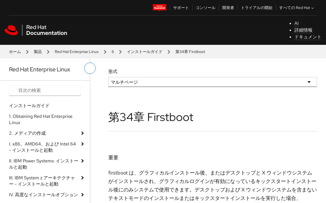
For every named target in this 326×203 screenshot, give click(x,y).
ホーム (15, 51)
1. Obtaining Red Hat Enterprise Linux (40, 119)
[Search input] (45, 90)
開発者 (228, 7)
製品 (38, 51)
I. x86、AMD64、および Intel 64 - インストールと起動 (42, 147)
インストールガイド (144, 51)
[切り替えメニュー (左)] (90, 68)
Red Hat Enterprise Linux (77, 51)
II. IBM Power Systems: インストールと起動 (43, 164)
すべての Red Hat (297, 7)
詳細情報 (303, 30)
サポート (181, 7)
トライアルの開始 (256, 7)
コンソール (205, 7)
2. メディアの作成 (27, 133)
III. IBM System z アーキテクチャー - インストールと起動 (42, 181)
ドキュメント (307, 37)
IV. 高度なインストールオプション (43, 195)
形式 (112, 71)
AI (296, 23)
